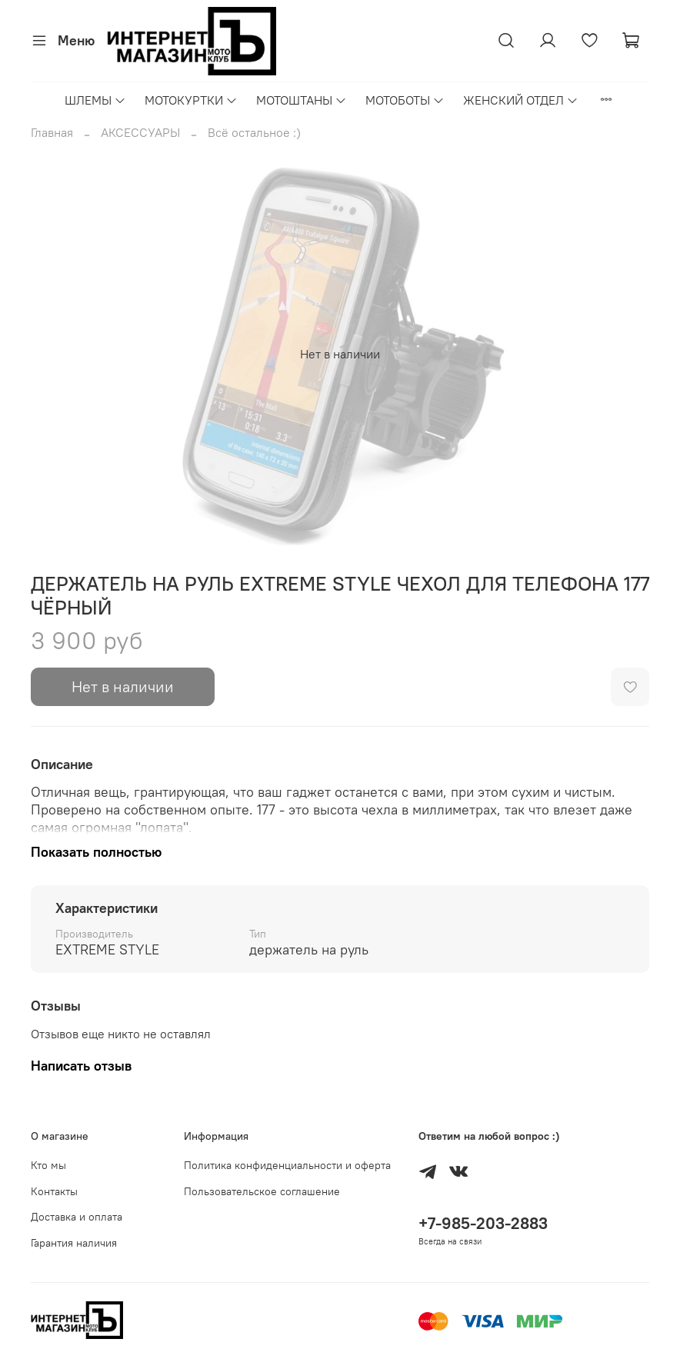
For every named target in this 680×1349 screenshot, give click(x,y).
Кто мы (48, 1165)
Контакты (54, 1191)
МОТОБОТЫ (405, 100)
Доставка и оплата (76, 1217)
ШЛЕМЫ (95, 100)
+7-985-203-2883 (483, 1223)
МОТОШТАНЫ (301, 100)
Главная (52, 132)
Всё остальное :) (254, 132)
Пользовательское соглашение (262, 1191)
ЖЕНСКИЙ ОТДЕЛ (520, 100)
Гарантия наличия (74, 1243)
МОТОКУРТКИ (191, 100)
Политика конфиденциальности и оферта (287, 1165)
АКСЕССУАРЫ (140, 132)
